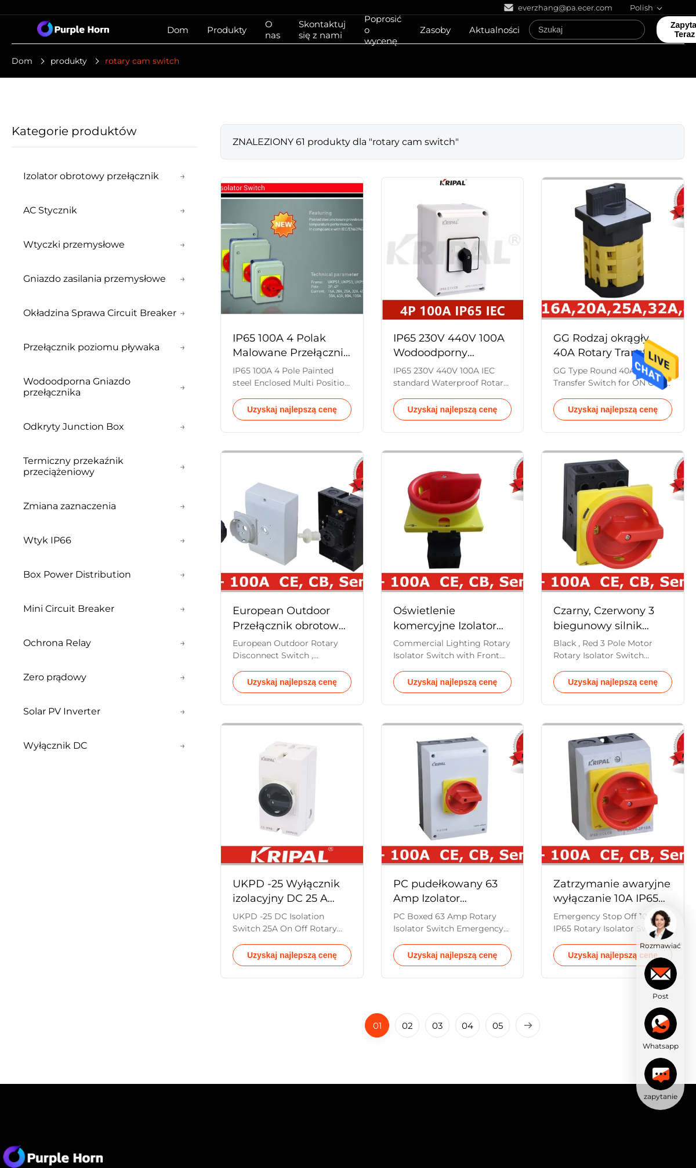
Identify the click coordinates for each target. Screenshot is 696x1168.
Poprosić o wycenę (382, 29)
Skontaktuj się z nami (322, 30)
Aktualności (494, 29)
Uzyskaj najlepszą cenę (292, 409)
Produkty (226, 29)
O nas (272, 30)
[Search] (633, 29)
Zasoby (435, 29)
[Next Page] (528, 1025)
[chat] (660, 928)
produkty (68, 61)
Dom (177, 29)
